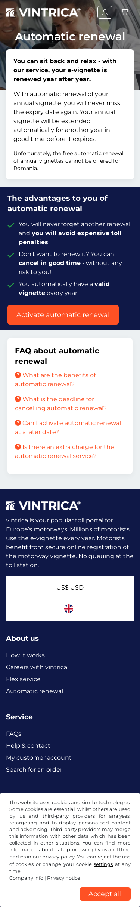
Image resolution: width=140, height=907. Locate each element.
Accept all (105, 894)
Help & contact (28, 745)
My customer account (39, 757)
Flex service (23, 679)
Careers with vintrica (36, 667)
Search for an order (34, 769)
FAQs (13, 733)
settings (103, 864)
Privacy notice (63, 878)
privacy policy (58, 857)
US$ (70, 587)
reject (104, 857)
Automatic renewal (34, 691)
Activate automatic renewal (63, 315)
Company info (26, 878)
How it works (25, 655)
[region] (70, 901)
